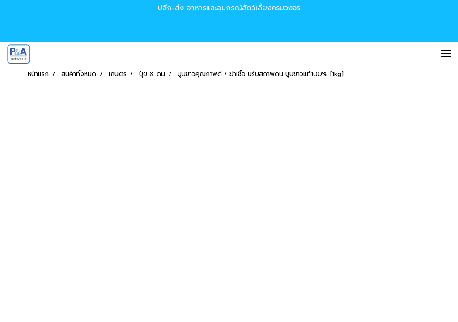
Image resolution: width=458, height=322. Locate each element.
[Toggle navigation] (446, 54)
